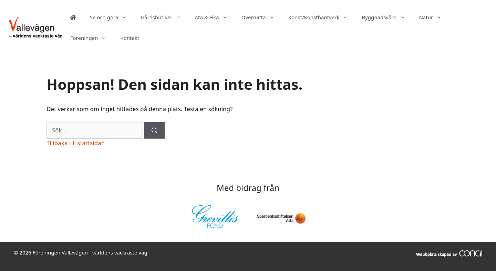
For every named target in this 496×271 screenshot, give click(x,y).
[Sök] (154, 130)
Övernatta (261, 17)
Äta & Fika (215, 17)
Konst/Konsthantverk (321, 17)
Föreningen (92, 38)
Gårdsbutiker (164, 17)
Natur (434, 17)
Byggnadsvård (387, 17)
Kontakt (129, 37)
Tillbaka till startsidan (75, 143)
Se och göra (112, 17)
